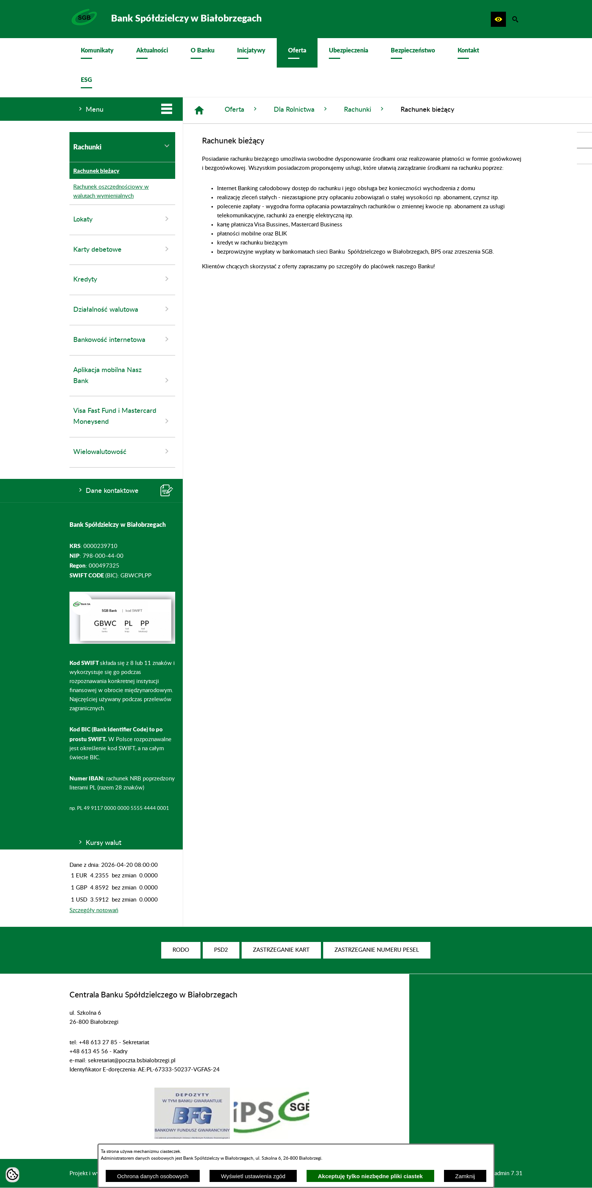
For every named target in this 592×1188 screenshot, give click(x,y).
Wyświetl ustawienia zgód (253, 1176)
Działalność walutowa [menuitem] (122, 309)
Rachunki (364, 109)
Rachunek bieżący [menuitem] (94, 170)
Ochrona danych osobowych (152, 1176)
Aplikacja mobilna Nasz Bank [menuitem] (122, 376)
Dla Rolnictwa (301, 109)
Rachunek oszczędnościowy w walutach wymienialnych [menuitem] (109, 192)
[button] (498, 19)
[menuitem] (97, 53)
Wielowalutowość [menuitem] (122, 451)
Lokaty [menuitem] (122, 218)
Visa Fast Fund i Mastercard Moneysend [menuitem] (122, 417)
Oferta (242, 109)
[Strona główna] (199, 110)
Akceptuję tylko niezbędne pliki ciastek (370, 1176)
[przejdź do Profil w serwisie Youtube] (584, 156)
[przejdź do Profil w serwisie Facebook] (584, 140)
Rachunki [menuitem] (122, 147)
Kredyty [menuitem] (122, 278)
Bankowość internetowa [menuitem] (122, 339)
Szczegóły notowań (93, 910)
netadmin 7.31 (505, 1173)
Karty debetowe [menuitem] (122, 249)
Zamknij (465, 1176)
